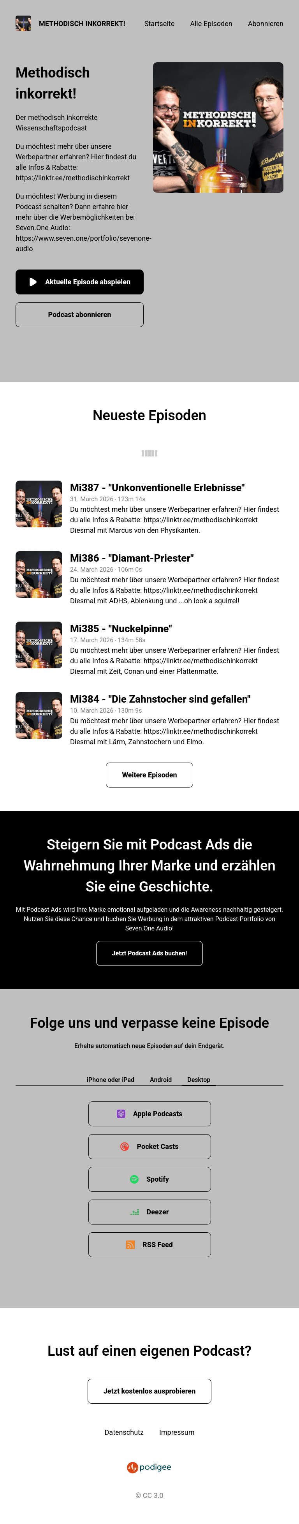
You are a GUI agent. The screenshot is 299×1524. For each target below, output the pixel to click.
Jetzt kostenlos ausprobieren (150, 1391)
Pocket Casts (157, 1146)
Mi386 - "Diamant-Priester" (132, 558)
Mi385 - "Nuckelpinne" (121, 628)
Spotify (157, 1179)
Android (161, 1080)
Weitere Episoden (149, 775)
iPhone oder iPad (110, 1080)
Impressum (177, 1432)
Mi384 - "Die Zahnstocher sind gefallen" (160, 699)
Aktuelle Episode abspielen (79, 282)
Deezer (158, 1212)
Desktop (198, 1080)
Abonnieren (265, 23)
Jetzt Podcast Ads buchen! (149, 953)
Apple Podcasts (158, 1114)
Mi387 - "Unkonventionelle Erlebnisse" (157, 487)
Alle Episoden (211, 23)
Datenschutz (124, 1432)
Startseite (159, 23)
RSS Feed (157, 1244)
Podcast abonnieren (79, 314)
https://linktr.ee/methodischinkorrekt (73, 178)
